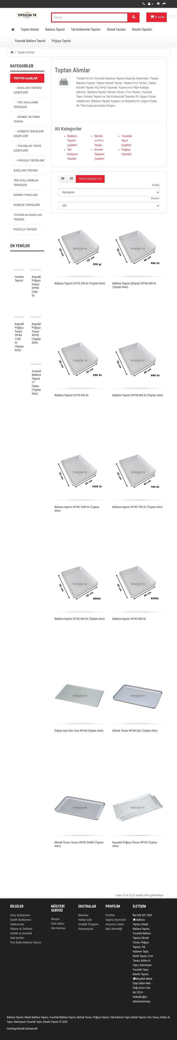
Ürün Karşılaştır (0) (90, 178)
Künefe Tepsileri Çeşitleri (99, 154)
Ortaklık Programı (88, 924)
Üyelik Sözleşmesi (20, 919)
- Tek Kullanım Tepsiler (26, 105)
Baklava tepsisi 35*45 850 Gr (129, 618)
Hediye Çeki (85, 919)
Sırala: (156, 185)
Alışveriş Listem (115, 924)
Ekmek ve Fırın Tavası (99, 140)
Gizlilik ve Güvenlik (21, 933)
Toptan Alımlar (30, 29)
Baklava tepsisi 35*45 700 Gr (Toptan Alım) (137, 507)
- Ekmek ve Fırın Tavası (27, 119)
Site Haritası (58, 928)
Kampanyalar (85, 928)
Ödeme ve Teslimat (21, 928)
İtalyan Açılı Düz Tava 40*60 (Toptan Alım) (78, 730)
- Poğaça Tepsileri (29, 160)
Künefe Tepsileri (142, 29)
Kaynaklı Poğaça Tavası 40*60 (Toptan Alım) (37, 333)
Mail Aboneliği (114, 928)
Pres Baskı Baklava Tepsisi (25, 942)
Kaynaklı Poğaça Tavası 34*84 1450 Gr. (37, 286)
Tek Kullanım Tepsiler (72, 154)
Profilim (110, 915)
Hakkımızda (17, 924)
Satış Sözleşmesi (20, 915)
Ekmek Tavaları (116, 29)
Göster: (155, 198)
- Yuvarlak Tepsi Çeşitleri (27, 148)
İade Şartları (17, 938)
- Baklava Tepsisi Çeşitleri (28, 90)
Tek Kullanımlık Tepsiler (86, 29)
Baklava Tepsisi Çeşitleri (72, 140)
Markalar (83, 915)
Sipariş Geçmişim (116, 919)
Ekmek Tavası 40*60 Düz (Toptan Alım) (134, 730)
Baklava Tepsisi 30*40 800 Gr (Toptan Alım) (137, 395)
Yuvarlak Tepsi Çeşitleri (126, 140)
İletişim (55, 919)
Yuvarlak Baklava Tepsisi (30, 41)
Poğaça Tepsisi (61, 41)
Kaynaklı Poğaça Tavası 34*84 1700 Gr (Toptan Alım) (20, 337)
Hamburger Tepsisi (21, 278)
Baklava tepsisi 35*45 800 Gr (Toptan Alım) (79, 618)
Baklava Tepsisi (55, 29)
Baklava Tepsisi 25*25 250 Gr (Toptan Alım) (79, 283)
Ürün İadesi (57, 923)
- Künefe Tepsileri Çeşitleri (29, 134)
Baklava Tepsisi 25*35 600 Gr (71, 395)
